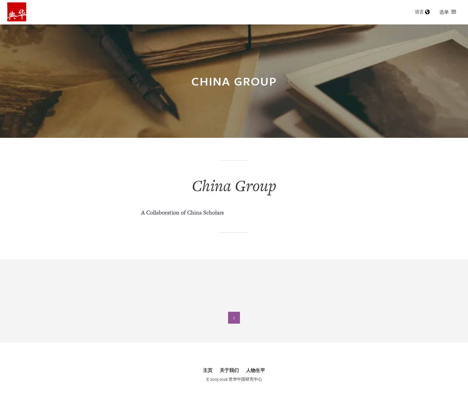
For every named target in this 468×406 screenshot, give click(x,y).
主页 (208, 370)
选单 (447, 12)
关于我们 (229, 370)
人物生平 (255, 370)
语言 (422, 12)
